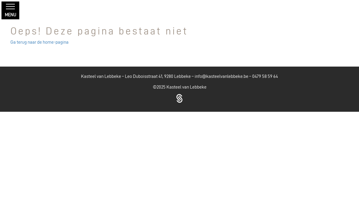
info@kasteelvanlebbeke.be (221, 76)
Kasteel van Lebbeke (186, 86)
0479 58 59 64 (265, 76)
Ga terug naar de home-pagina (39, 42)
